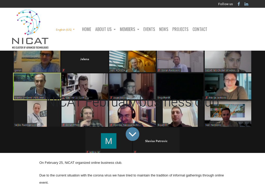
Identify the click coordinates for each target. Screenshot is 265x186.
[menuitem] (86, 29)
